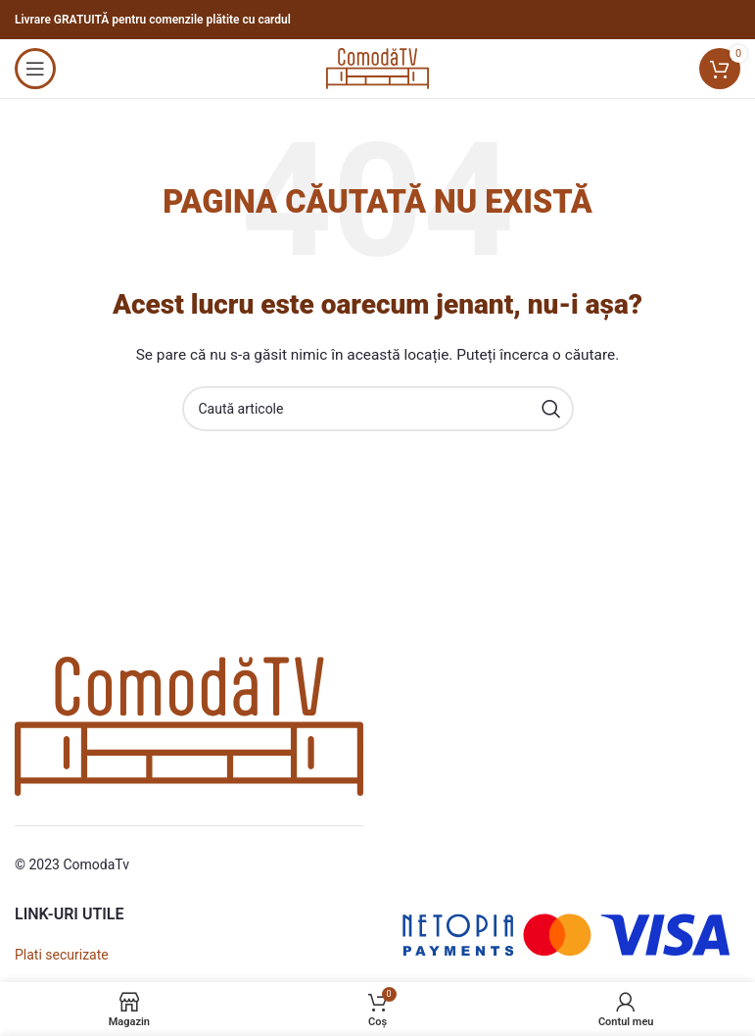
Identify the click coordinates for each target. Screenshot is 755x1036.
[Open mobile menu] (35, 68)
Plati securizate (62, 954)
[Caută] (378, 408)
